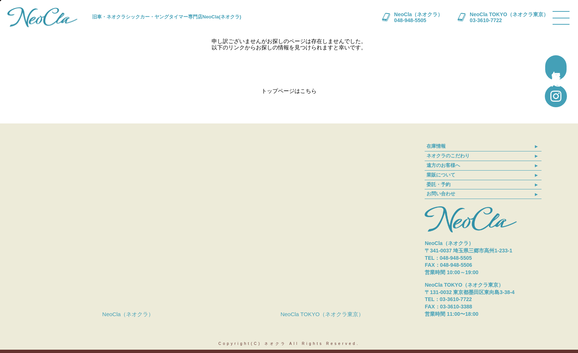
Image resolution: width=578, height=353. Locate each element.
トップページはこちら (289, 91)
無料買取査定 (556, 67)
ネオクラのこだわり (448, 155)
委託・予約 (438, 184)
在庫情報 (436, 146)
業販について (440, 175)
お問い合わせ (440, 193)
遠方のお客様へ (443, 165)
